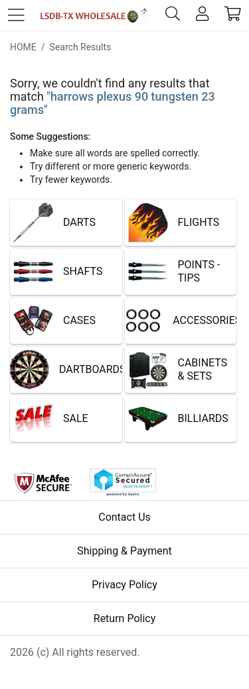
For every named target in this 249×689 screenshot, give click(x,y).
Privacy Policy (124, 584)
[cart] (232, 15)
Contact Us (124, 517)
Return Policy (124, 618)
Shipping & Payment (124, 551)
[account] (202, 15)
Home (23, 47)
